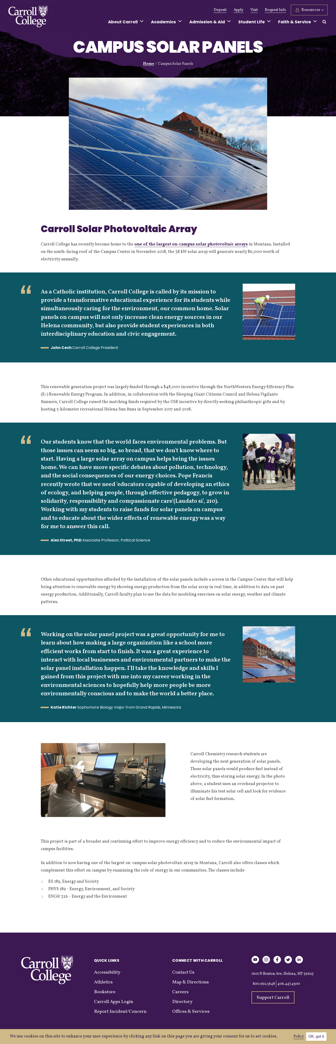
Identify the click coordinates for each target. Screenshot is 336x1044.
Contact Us (183, 972)
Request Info (275, 10)
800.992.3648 (264, 983)
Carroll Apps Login (113, 1002)
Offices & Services (191, 1011)
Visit (254, 10)
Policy (299, 1036)
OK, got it (316, 1036)
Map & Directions (190, 982)
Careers (180, 992)
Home (148, 63)
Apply (238, 10)
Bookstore (105, 992)
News (156, 10)
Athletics (138, 10)
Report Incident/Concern (120, 1011)
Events (173, 10)
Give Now (96, 10)
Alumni (117, 10)
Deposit (220, 10)
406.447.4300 (288, 983)
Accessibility (107, 972)
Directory (182, 1002)
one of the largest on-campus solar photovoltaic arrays (191, 244)
